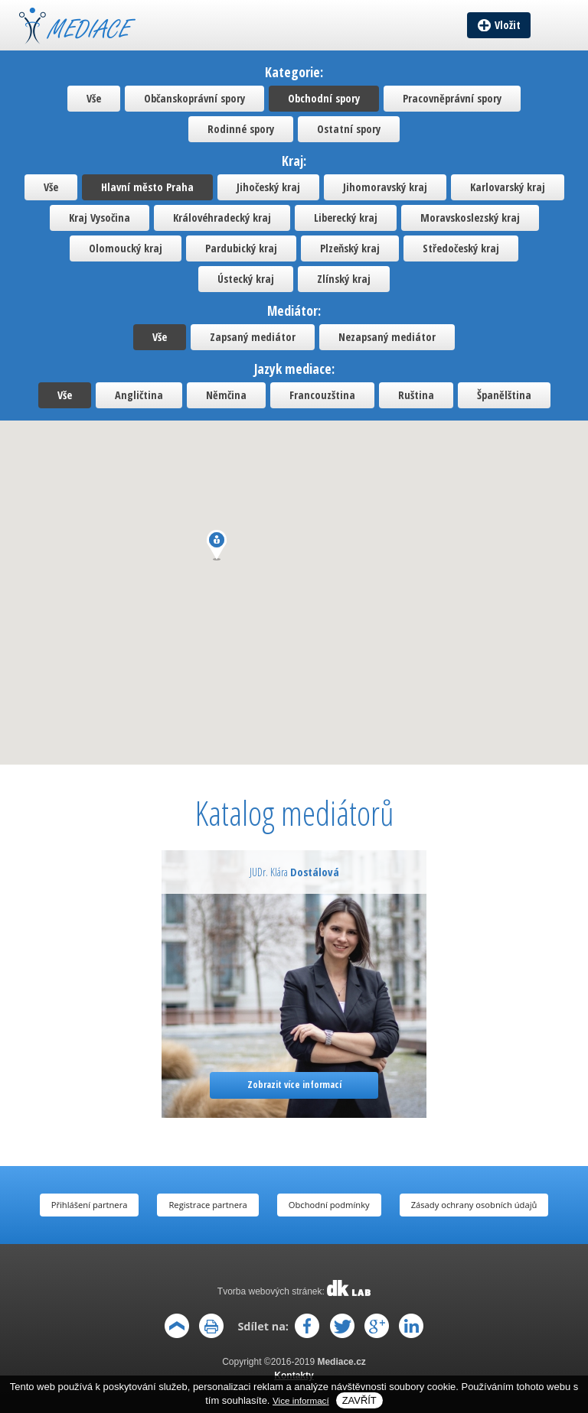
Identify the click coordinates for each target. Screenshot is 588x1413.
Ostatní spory (349, 129)
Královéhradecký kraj (222, 217)
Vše (94, 98)
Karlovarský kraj (507, 187)
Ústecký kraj (245, 278)
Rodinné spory (240, 129)
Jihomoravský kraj (385, 187)
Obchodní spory (324, 98)
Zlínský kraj (344, 278)
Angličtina (139, 395)
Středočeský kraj (461, 248)
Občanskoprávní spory (194, 98)
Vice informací (301, 1400)
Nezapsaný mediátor (387, 337)
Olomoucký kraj (125, 248)
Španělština (504, 395)
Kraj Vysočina (99, 217)
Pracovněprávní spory (452, 98)
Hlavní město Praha (147, 187)
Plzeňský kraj (350, 248)
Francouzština (322, 395)
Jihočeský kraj (268, 187)
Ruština (416, 395)
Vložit (508, 25)
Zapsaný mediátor (253, 337)
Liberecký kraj (345, 217)
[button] (217, 545)
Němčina (226, 395)
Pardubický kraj (241, 248)
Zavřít (359, 1400)
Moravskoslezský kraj (470, 217)
